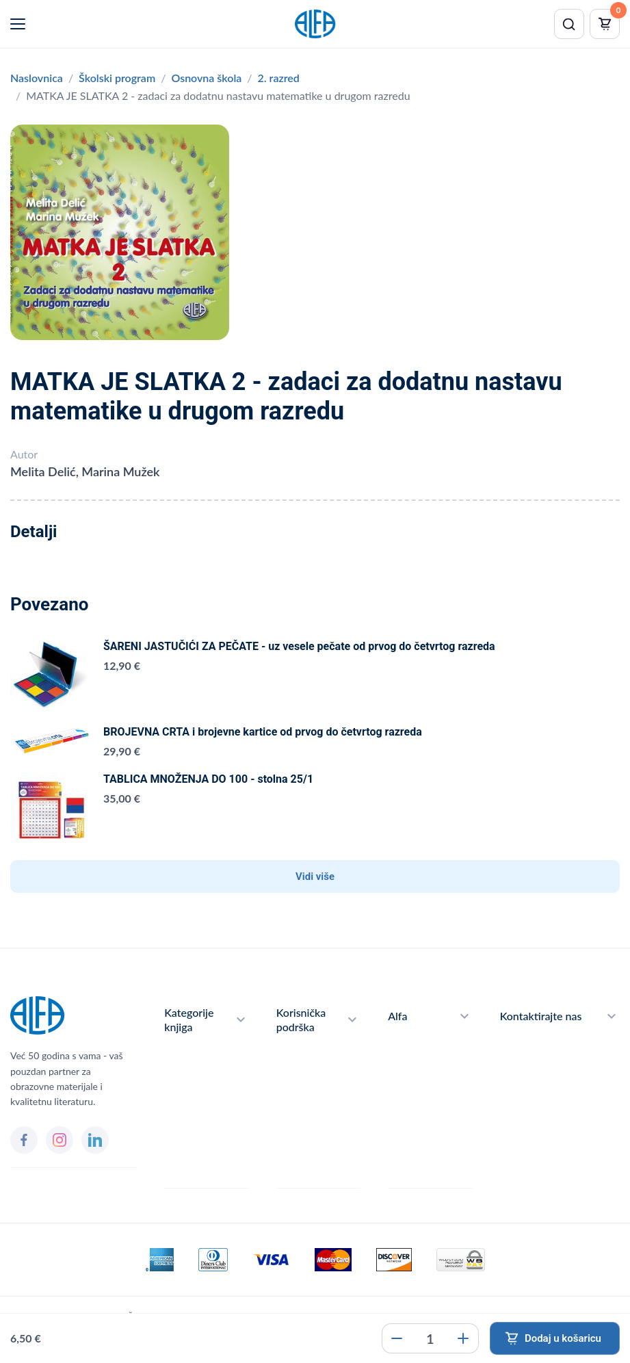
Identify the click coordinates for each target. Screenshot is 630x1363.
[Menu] (17, 24)
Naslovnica (36, 77)
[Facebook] (24, 1140)
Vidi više (315, 876)
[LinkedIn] (95, 1140)
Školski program (117, 77)
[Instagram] (59, 1140)
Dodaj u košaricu (563, 1338)
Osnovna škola (206, 77)
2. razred (279, 77)
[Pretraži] (569, 24)
